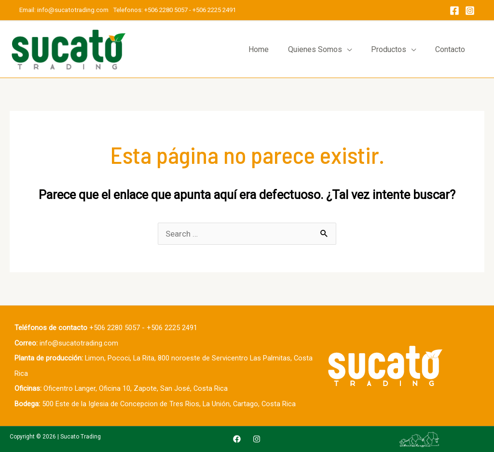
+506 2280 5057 (166, 9)
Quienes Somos (315, 49)
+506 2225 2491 (214, 9)
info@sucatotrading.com (73, 9)
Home (258, 49)
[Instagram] (470, 10)
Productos (388, 49)
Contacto (450, 49)
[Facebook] (454, 10)
